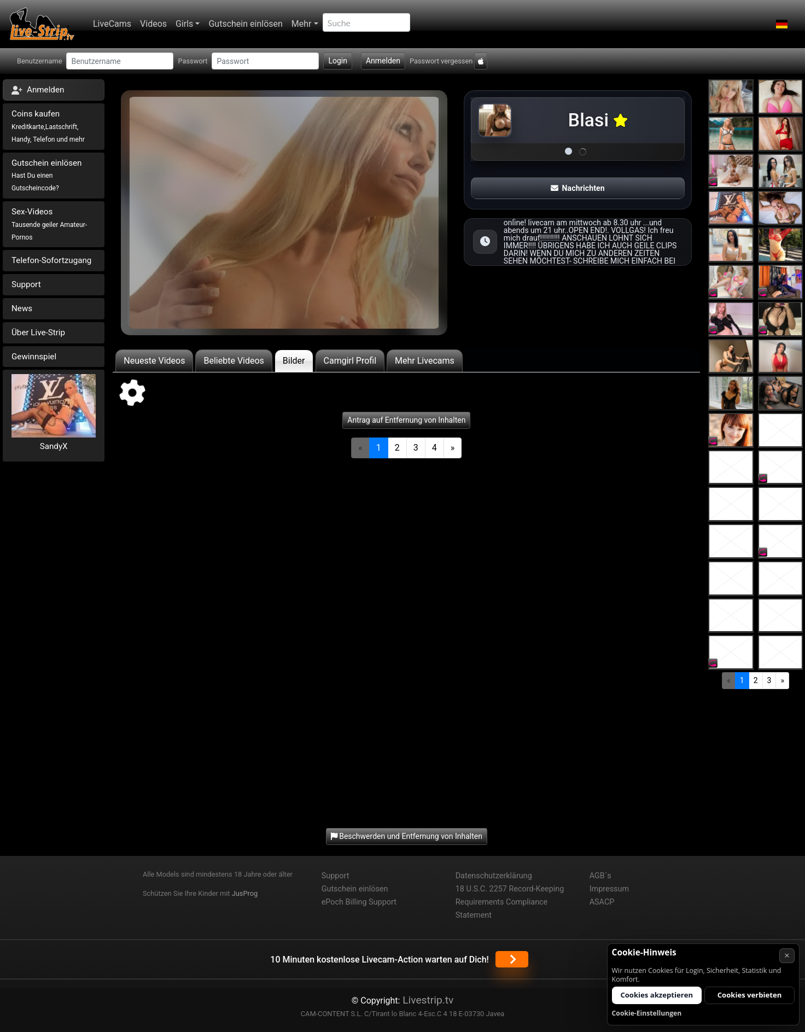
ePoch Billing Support (359, 902)
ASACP (602, 902)
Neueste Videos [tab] (154, 360)
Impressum (609, 889)
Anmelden (383, 60)
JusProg (245, 893)
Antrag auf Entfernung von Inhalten (406, 420)
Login (337, 60)
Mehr (301, 24)
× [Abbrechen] (787, 955)
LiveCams (112, 24)
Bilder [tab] (294, 360)
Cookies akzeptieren (656, 995)
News (21, 308)
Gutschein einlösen (245, 24)
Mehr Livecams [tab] (424, 360)
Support (26, 284)
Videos (153, 24)
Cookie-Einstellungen (647, 1013)
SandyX (54, 446)
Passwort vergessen (441, 61)
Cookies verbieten (750, 995)
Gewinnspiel (33, 357)
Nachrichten (577, 188)
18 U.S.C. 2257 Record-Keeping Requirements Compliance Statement (510, 902)
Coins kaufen (48, 126)
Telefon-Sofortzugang (51, 260)
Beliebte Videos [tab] (233, 360)
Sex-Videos (49, 224)
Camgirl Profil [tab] (350, 360)
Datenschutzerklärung (494, 876)
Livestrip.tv (426, 1000)
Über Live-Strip (38, 332)
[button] (782, 24)
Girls (184, 24)
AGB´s (600, 876)
